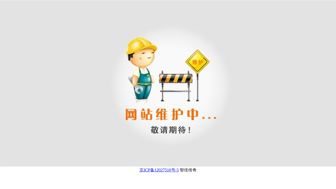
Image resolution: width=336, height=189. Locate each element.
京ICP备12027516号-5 (159, 170)
